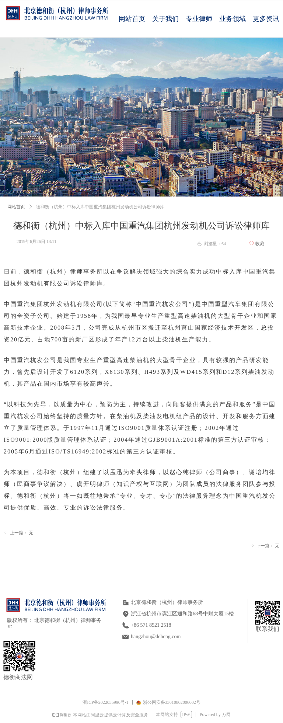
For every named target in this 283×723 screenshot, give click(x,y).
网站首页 (16, 206)
